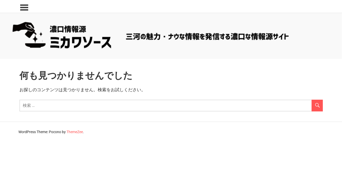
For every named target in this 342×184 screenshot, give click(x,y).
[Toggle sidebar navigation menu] (24, 8)
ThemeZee (75, 132)
